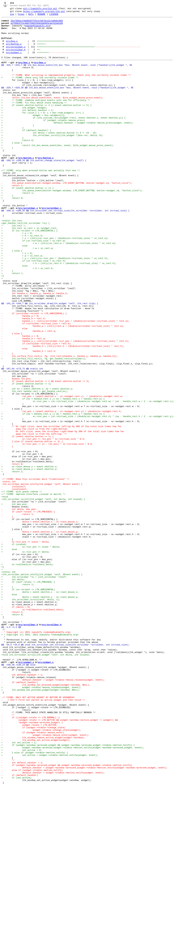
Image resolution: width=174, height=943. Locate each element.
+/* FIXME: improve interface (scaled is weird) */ (33, 590)
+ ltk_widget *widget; (24, 126)
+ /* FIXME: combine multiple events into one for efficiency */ (45, 117)
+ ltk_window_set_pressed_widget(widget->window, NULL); (40, 824)
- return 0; (12, 553)
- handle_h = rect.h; (23, 379)
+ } (17, 147)
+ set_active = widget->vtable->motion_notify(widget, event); (49, 903)
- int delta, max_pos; (19, 608)
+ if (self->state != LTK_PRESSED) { (28, 695)
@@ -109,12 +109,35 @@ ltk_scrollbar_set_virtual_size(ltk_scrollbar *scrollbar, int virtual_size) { (65, 249)
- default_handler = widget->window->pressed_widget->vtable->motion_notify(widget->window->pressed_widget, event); (84, 918)
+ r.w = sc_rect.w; (27, 294)
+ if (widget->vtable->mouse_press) (43, 141)
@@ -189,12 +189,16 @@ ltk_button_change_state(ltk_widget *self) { (43, 189)
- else (14, 391)
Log (12, 16)
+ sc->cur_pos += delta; (25, 659)
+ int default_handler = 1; (27, 129)
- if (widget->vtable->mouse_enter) (32, 876)
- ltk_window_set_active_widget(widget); (36, 885)
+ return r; (12, 325)
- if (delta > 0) (15, 725)
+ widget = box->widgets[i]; (33, 135)
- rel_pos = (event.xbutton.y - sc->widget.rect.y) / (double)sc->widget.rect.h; (61, 490)
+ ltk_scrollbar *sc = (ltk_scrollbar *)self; (34, 689)
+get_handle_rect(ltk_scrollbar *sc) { (25, 264)
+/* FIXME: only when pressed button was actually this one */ (40, 201)
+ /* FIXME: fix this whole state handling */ (34, 120)
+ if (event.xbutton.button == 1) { (27, 222)
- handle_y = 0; (20, 376)
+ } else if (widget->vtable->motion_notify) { (34, 900)
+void (4, 593)
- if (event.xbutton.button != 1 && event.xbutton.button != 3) (45, 454)
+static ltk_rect (11, 261)
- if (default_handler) (19, 815)
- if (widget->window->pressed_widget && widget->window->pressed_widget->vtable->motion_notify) (66, 915)
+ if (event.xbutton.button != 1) (26, 457)
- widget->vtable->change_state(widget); (41, 873)
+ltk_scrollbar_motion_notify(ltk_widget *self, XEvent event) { (41, 686)
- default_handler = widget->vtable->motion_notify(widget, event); (53, 924)
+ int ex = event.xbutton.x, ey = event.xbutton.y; (37, 463)
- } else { (11, 397)
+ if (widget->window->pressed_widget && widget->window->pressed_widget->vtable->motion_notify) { (68, 891)
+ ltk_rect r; (13, 267)
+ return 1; (17, 228)
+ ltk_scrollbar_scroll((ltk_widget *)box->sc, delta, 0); (52, 159)
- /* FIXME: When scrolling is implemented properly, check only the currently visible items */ (66, 87)
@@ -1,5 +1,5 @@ (11, 749)
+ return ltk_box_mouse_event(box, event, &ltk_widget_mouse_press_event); (57, 171)
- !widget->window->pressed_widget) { (32, 864)
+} (2, 328)
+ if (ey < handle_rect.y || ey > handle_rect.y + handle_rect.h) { (53, 493)
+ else (14, 291)
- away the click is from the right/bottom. (34, 511)
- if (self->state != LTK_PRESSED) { (28, 611)
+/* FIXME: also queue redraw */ (21, 587)
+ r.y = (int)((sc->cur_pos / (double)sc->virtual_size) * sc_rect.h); (55, 306)
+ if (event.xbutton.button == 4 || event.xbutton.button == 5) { (46, 123)
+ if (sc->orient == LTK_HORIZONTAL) (28, 704)
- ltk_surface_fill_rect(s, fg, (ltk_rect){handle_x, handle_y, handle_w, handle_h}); (59, 424)
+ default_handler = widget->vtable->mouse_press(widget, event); (67, 144)
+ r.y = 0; (17, 276)
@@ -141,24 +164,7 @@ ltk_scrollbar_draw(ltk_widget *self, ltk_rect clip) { (49, 361)
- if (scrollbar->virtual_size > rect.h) (36, 409)
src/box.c (12, 47)
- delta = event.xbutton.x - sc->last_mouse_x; (39, 623)
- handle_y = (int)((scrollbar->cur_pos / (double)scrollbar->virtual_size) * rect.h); (65, 406)
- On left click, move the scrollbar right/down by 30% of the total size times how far (62, 514)
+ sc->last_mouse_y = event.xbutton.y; (29, 559)
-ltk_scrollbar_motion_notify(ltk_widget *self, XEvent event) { (41, 577)
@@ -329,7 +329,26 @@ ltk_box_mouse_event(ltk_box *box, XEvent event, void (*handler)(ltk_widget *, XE (67, 102)
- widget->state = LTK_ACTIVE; (29, 867)
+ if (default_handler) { (26, 153)
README (41, 16)
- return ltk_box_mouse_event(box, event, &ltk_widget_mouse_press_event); (52, 114)
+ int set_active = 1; (19, 888)
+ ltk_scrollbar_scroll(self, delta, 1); (30, 716)
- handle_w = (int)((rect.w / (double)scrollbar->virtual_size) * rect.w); (62, 388)
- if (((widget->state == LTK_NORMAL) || (30, 858)
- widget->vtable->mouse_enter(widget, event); (45, 879)
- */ (7, 909)
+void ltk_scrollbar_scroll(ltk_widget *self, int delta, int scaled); (45, 782)
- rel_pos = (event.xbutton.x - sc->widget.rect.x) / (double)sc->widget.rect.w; (62, 472)
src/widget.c (14, 61)
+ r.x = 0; (17, 300)
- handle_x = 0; (20, 400)
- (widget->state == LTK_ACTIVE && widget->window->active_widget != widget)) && (59, 861)
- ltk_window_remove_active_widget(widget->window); (43, 882)
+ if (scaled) (13, 650)
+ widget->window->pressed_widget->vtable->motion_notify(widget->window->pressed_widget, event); (72, 894)
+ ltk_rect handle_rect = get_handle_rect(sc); (34, 466)
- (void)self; (13, 580)
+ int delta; (13, 692)
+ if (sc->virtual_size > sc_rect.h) (33, 309)
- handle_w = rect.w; (28, 394)
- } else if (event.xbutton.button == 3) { (32, 526)
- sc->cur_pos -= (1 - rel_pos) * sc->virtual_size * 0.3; (47, 529)
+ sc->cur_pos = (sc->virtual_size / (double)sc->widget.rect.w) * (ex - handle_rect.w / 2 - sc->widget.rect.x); (87, 478)
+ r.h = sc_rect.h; (22, 279)
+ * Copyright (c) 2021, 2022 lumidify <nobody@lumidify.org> (39, 758)
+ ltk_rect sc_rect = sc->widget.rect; (29, 270)
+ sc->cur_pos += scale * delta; (30, 653)
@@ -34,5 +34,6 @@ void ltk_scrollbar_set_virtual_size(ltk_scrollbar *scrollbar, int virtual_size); (65, 770)
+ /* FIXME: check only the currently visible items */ (39, 90)
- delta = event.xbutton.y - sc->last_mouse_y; (39, 635)
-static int (8, 574)
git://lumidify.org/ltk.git (40, 9)
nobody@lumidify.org (37, 29)
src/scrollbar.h (15, 57)
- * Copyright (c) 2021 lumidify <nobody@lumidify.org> (36, 755)
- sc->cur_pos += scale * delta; (25, 647)
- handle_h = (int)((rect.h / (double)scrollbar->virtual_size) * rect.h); (62, 412)
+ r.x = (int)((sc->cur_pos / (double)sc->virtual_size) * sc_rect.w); (55, 282)
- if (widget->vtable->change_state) (33, 870)
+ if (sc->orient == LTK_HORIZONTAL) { (29, 273)
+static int (8, 683)
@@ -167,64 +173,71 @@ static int (22, 439)
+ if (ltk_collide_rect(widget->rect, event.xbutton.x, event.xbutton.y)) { (63, 138)
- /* (7, 855)
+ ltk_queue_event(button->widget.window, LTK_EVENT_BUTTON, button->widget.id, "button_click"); (71, 225)
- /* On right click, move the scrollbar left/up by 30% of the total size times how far (61, 508)
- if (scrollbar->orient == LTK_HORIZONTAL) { (34, 373)
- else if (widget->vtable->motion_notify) (32, 921)
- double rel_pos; (16, 451)
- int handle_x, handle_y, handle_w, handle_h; (34, 349)
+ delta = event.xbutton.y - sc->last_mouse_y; (39, 713)
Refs (31, 16)
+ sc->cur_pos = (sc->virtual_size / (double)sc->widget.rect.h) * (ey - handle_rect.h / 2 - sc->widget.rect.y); (87, 496)
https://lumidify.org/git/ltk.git (44, 12)
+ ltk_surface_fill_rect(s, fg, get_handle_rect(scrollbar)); (43, 427)
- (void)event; (14, 584)
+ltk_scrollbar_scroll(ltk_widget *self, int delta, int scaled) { (43, 596)
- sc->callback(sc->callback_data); (32, 728)
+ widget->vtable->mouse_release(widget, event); (41, 821)
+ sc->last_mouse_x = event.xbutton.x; (29, 556)
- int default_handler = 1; (22, 806)
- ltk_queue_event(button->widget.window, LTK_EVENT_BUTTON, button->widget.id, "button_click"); (66, 216)
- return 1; (12, 219)
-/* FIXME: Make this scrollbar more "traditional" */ (35, 571)
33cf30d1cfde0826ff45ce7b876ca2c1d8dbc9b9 (37, 23)
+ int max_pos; (14, 602)
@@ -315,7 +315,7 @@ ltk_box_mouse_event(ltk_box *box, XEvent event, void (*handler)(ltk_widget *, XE (66, 75)
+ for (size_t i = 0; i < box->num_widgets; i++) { (42, 132)
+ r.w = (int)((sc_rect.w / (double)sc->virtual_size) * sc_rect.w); (58, 288)
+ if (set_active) (16, 930)
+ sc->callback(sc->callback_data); (27, 674)
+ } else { (11, 168)
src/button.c (14, 51)
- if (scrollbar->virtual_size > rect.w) (36, 385)
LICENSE (54, 16)
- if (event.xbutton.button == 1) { (27, 520)
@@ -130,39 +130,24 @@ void (18, 794)
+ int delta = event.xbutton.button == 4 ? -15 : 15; (49, 156)
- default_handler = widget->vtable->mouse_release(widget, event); (53, 812)
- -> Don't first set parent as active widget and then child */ (43, 836)
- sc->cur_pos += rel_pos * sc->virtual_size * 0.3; (43, 523)
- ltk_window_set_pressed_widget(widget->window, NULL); (45, 818)
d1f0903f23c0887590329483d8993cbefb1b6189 (37, 26)
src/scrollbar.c (15, 54)
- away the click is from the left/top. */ (34, 517)
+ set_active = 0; (21, 897)
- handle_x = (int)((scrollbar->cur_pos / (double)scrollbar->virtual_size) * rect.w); (65, 382)
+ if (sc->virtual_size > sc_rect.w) (33, 285)
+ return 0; (17, 165)
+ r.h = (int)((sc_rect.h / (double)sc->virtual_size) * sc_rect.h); (58, 313)
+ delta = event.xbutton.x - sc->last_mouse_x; (39, 707)
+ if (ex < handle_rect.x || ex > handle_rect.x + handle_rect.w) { (53, 475)
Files (21, 16)
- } (7, 421)
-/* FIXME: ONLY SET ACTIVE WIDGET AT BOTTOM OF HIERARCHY (38, 833)
